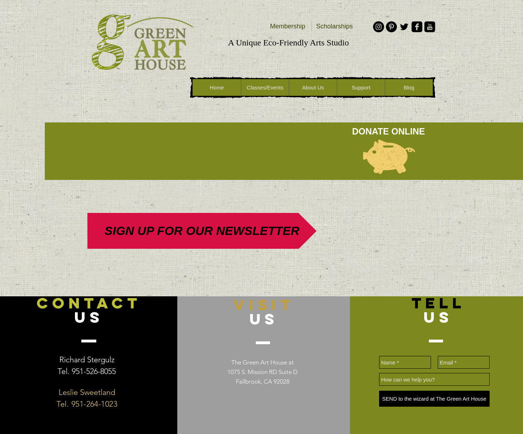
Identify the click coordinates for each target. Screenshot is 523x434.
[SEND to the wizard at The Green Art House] (434, 399)
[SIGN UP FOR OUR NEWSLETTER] (202, 231)
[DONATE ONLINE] (388, 131)
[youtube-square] (429, 26)
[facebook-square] (416, 26)
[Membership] (288, 26)
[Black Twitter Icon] (404, 26)
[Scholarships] (334, 26)
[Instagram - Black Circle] (378, 26)
